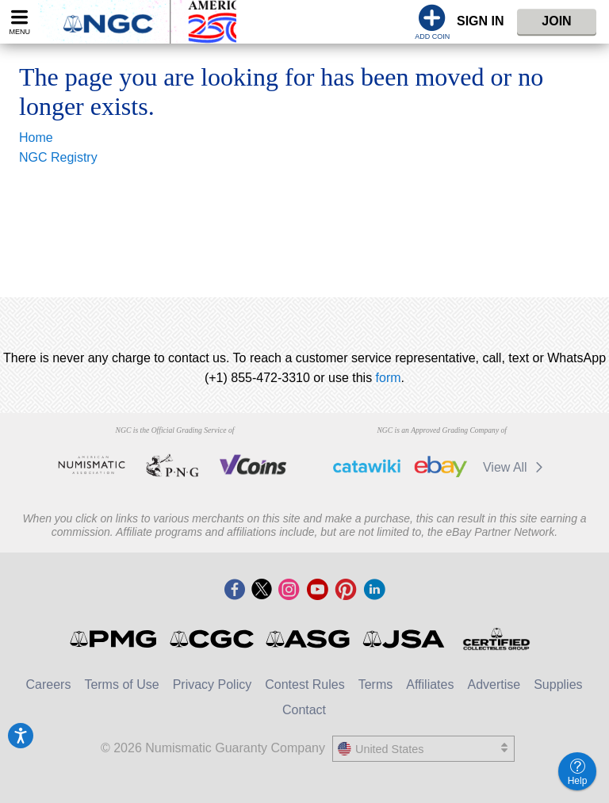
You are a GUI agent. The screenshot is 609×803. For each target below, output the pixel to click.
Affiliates (430, 684)
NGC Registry (58, 157)
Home (36, 137)
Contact (304, 710)
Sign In (480, 21)
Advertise (493, 684)
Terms (375, 684)
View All (516, 467)
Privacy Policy (212, 684)
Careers (48, 684)
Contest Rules (305, 684)
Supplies (558, 684)
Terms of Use (121, 684)
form (388, 377)
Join (556, 21)
